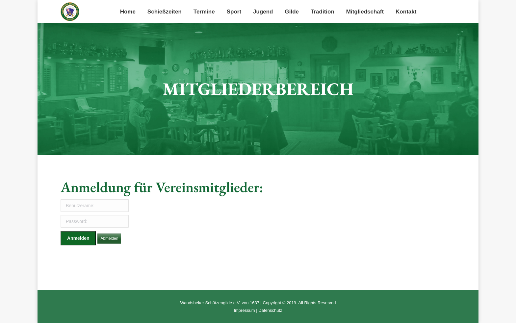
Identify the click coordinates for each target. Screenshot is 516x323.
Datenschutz (270, 310)
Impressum (244, 310)
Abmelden (109, 238)
